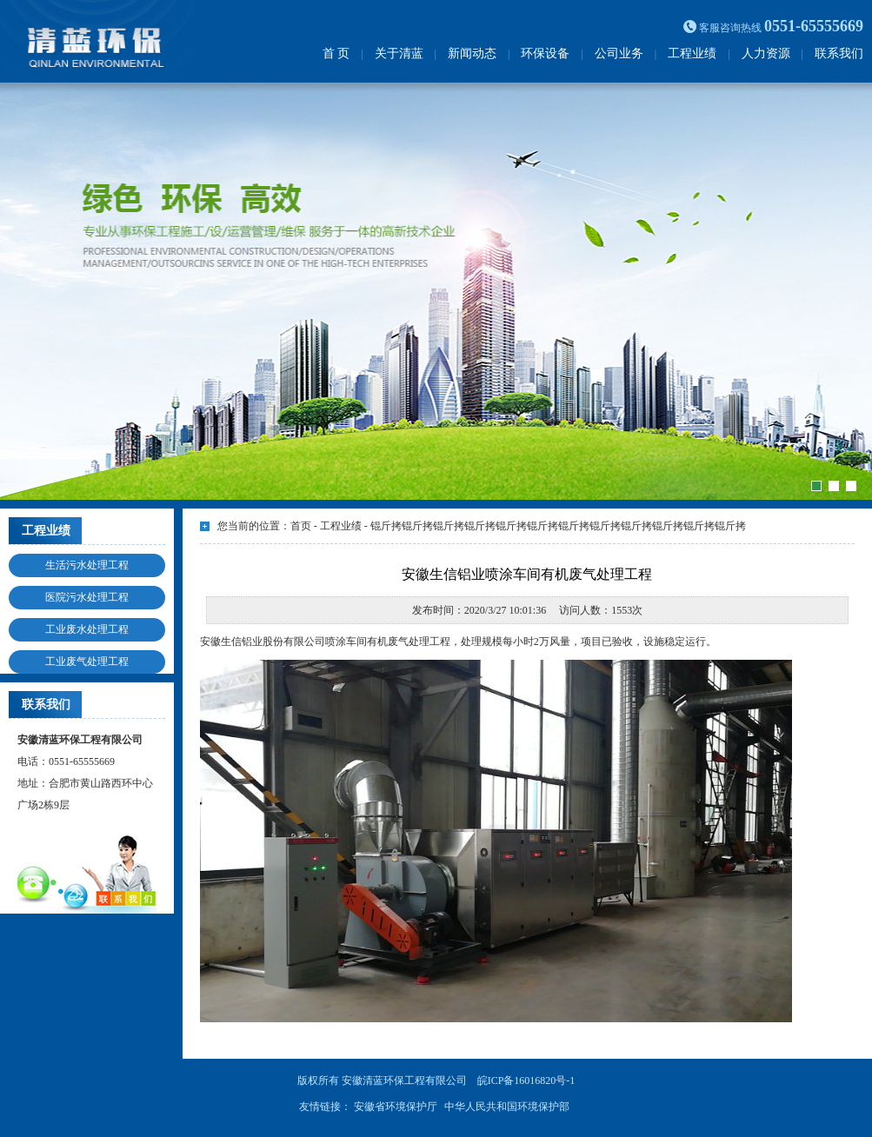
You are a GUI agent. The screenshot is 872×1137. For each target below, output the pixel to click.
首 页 (336, 53)
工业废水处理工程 (87, 629)
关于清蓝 (399, 53)
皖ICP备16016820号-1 (526, 1080)
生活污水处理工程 (87, 565)
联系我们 (839, 53)
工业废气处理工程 (87, 661)
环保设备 (545, 53)
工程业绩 (692, 53)
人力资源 (766, 53)
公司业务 (619, 53)
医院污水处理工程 (87, 597)
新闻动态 (472, 53)
